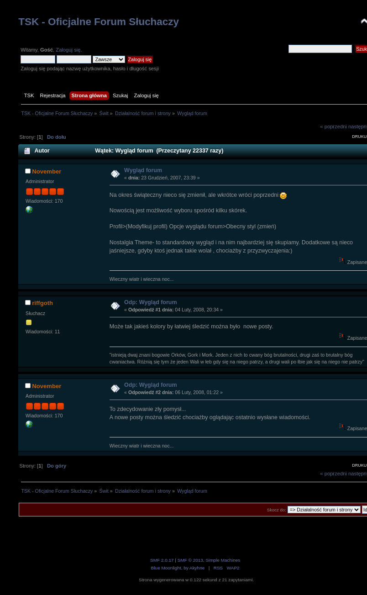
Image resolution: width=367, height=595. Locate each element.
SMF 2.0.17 (162, 560)
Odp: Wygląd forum (150, 302)
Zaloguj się (68, 50)
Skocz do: (276, 509)
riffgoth (42, 303)
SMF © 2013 (190, 560)
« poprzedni (333, 126)
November (46, 171)
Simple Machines (222, 560)
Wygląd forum (143, 170)
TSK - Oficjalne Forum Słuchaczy (98, 21)
